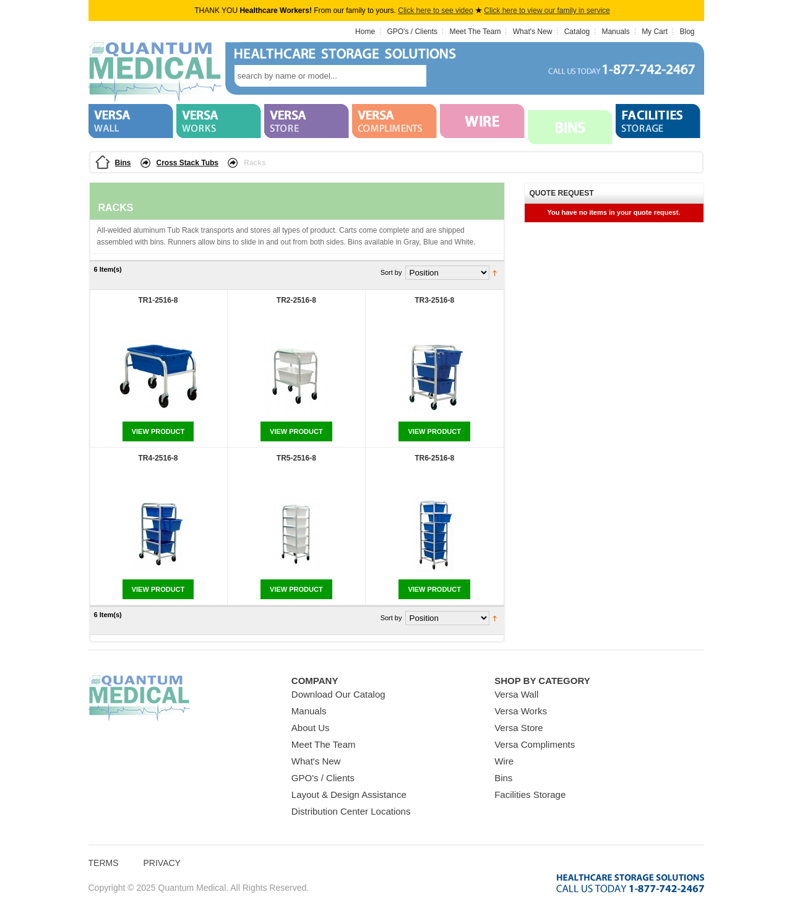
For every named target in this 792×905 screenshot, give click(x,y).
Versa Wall (516, 694)
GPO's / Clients (412, 31)
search (445, 76)
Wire (504, 761)
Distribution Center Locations (351, 811)
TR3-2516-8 (434, 300)
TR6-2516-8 (434, 458)
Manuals (615, 31)
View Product (158, 431)
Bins (123, 162)
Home (365, 31)
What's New (533, 31)
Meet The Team (475, 31)
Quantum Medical (139, 698)
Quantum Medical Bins (155, 73)
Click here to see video (435, 10)
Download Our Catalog (338, 694)
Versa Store (518, 727)
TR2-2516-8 (296, 300)
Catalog (577, 31)
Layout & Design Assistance (349, 794)
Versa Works (520, 711)
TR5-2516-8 (296, 458)
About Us (310, 727)
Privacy (162, 863)
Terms (103, 863)
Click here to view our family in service (546, 10)
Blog (686, 31)
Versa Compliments (534, 744)
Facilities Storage (530, 794)
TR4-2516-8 (158, 458)
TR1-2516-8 (158, 300)
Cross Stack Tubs (187, 162)
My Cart (655, 31)
